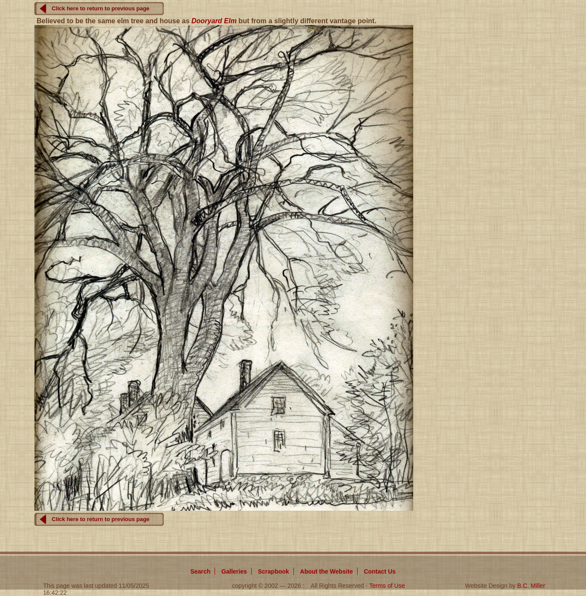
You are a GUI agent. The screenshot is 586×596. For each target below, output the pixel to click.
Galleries (234, 571)
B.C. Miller (531, 585)
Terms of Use (387, 585)
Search (200, 571)
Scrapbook (273, 571)
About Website (326, 571)
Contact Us (380, 571)
